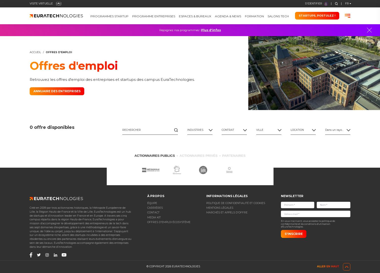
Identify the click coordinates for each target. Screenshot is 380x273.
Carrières (155, 207)
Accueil (35, 52)
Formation (254, 16)
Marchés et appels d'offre (227, 212)
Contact (153, 212)
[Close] (369, 30)
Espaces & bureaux (195, 16)
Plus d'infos (211, 30)
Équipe (152, 203)
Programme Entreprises (153, 16)
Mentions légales (219, 207)
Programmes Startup (109, 16)
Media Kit (154, 217)
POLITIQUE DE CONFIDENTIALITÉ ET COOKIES (235, 203)
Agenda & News (228, 16)
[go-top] (346, 267)
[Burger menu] (347, 16)
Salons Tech (278, 16)
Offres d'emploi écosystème (168, 222)
